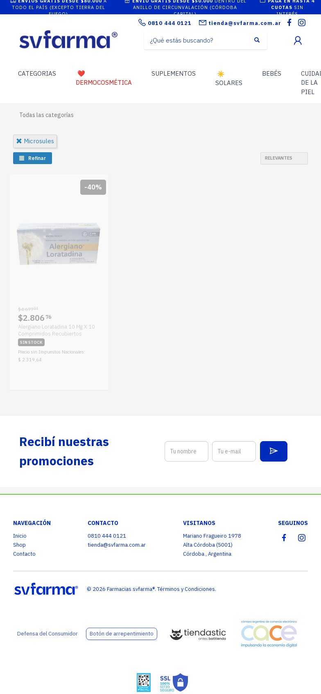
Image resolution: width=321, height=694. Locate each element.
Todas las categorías (46, 115)
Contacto (24, 553)
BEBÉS (271, 73)
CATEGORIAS (37, 73)
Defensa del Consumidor (47, 633)
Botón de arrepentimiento (122, 633)
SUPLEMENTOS (173, 73)
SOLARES (228, 78)
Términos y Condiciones (186, 589)
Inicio (20, 535)
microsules (35, 141)
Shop (19, 544)
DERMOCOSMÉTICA (104, 78)
